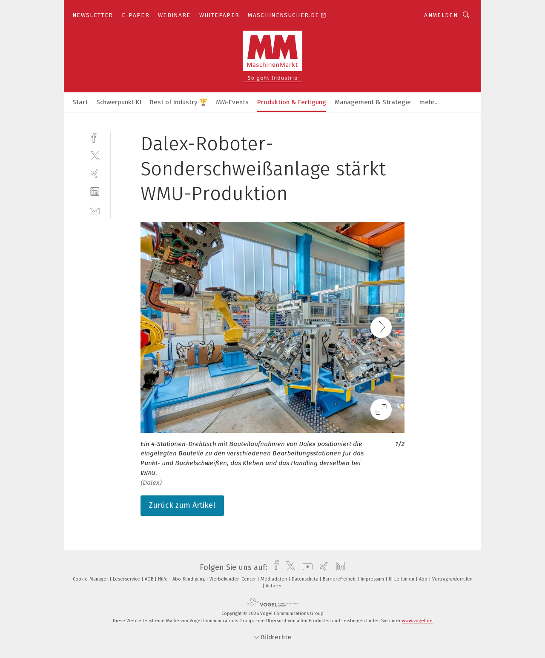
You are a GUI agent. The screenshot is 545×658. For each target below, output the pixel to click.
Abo (424, 579)
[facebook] (94, 137)
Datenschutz (305, 579)
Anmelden (441, 15)
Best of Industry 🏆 (178, 102)
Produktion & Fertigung (291, 102)
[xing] (94, 173)
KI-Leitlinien (402, 579)
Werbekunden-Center (233, 579)
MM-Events (232, 102)
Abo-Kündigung (189, 579)
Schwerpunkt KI (118, 102)
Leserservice (127, 579)
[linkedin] (94, 191)
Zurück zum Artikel (182, 505)
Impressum (373, 579)
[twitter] (94, 155)
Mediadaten (274, 579)
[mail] (94, 210)
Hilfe (163, 579)
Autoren (274, 586)
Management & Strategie (373, 102)
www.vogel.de (417, 621)
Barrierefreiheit (340, 579)
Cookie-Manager (91, 579)
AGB (150, 579)
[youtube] (305, 567)
